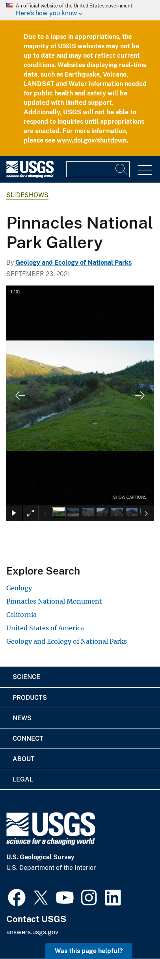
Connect (28, 738)
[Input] (98, 169)
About (24, 759)
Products (30, 697)
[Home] (30, 176)
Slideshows (27, 195)
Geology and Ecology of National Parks (73, 262)
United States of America (45, 628)
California (21, 615)
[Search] (122, 169)
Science (26, 677)
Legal (23, 779)
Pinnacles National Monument (54, 601)
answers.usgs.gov (32, 932)
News (22, 718)
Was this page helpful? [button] (89, 951)
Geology (19, 588)
